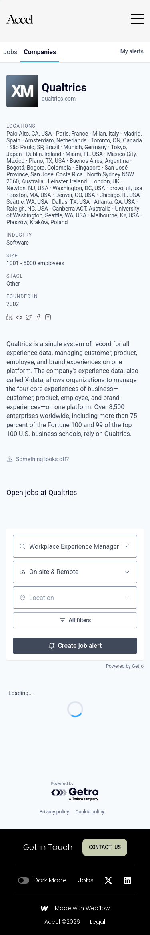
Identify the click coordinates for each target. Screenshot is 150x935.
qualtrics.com (59, 98)
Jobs (86, 880)
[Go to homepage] (19, 19)
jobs (10, 52)
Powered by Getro (125, 666)
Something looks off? (37, 459)
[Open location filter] (127, 597)
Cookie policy (90, 812)
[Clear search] (127, 546)
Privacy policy (54, 812)
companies (40, 52)
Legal (97, 922)
